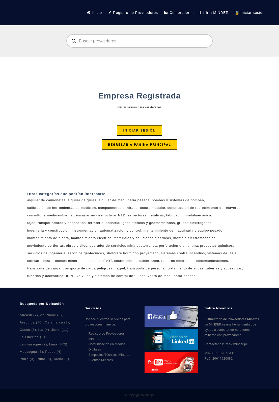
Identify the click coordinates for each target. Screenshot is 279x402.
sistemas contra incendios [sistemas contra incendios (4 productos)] (183, 253)
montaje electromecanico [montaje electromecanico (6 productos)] (194, 238)
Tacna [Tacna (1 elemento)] (61, 359)
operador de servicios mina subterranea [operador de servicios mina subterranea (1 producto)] (123, 245)
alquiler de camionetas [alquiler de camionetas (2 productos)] (46, 200)
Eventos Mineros (101, 360)
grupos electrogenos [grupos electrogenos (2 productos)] (194, 223)
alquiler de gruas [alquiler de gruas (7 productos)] (82, 200)
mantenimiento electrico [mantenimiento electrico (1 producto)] (91, 238)
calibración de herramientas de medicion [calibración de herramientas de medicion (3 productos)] (61, 208)
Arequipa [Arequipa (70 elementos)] (31, 322)
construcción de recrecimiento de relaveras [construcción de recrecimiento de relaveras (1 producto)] (204, 208)
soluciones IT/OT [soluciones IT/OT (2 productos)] (98, 261)
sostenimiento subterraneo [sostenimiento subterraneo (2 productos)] (136, 261)
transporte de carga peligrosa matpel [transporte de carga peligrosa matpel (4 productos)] (94, 268)
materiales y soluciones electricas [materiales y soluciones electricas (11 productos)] (142, 238)
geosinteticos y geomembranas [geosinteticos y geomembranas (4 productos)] (149, 223)
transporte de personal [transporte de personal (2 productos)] (146, 268)
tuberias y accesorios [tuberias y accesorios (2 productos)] (224, 268)
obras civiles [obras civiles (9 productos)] (77, 245)
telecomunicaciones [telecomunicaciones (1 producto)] (211, 261)
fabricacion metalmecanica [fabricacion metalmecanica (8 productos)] (188, 215)
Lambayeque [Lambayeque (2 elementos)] (33, 344)
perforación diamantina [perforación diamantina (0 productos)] (178, 245)
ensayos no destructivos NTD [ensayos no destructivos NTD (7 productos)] (101, 215)
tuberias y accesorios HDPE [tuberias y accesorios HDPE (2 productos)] (51, 276)
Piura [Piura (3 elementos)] (27, 359)
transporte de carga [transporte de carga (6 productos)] (44, 268)
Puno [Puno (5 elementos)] (44, 359)
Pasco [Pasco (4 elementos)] (53, 352)
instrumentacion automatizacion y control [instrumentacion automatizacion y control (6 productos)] (107, 230)
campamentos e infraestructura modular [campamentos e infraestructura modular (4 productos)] (131, 208)
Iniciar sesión (139, 130)
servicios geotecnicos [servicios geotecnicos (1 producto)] (86, 253)
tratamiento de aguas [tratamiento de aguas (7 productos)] (186, 268)
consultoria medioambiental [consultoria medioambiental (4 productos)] (50, 215)
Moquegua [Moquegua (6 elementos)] (31, 352)
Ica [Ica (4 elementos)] (43, 330)
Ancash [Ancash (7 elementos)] (29, 315)
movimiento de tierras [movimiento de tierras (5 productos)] (45, 245)
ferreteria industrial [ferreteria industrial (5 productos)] (104, 223)
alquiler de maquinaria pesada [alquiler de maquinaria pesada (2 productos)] (124, 200)
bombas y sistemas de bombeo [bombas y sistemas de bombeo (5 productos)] (178, 200)
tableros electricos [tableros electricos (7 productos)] (177, 261)
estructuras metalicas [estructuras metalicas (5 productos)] (146, 215)
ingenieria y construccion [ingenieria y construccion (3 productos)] (48, 230)
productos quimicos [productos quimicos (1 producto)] (216, 245)
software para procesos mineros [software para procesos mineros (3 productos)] (54, 261)
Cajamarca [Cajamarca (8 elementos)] (57, 322)
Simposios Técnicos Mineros (109, 355)
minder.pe (148, 395)
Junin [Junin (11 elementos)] (60, 330)
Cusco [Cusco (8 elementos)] (28, 330)
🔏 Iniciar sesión (250, 13)
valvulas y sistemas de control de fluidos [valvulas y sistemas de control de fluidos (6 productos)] (111, 276)
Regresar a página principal (139, 144)
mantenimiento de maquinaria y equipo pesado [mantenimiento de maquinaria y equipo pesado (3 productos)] (183, 230)
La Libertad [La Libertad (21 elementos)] (33, 337)
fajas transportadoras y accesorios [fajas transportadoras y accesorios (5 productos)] (56, 223)
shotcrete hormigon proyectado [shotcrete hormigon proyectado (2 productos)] (132, 253)
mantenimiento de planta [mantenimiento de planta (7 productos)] (48, 238)
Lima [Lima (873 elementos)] (58, 344)
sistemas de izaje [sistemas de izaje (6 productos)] (222, 253)
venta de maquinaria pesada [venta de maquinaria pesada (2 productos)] (172, 276)
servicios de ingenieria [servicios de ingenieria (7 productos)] (46, 253)
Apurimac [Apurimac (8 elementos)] (51, 315)
